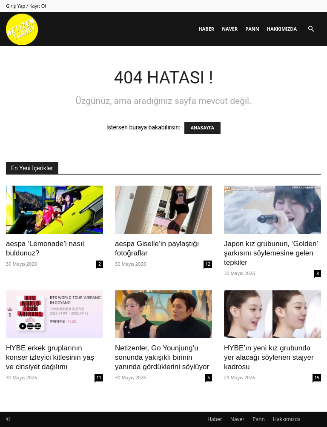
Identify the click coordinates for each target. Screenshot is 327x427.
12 (208, 264)
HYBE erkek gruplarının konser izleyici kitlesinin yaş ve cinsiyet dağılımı (50, 357)
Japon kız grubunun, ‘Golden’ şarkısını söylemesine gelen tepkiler (271, 253)
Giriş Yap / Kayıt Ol (26, 6)
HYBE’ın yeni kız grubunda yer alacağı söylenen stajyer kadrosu (269, 357)
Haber (206, 29)
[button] (311, 29)
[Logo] (22, 29)
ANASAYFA (202, 128)
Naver (230, 29)
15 (317, 378)
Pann (252, 29)
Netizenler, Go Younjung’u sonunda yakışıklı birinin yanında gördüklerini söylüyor (162, 357)
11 (99, 378)
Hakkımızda (282, 29)
